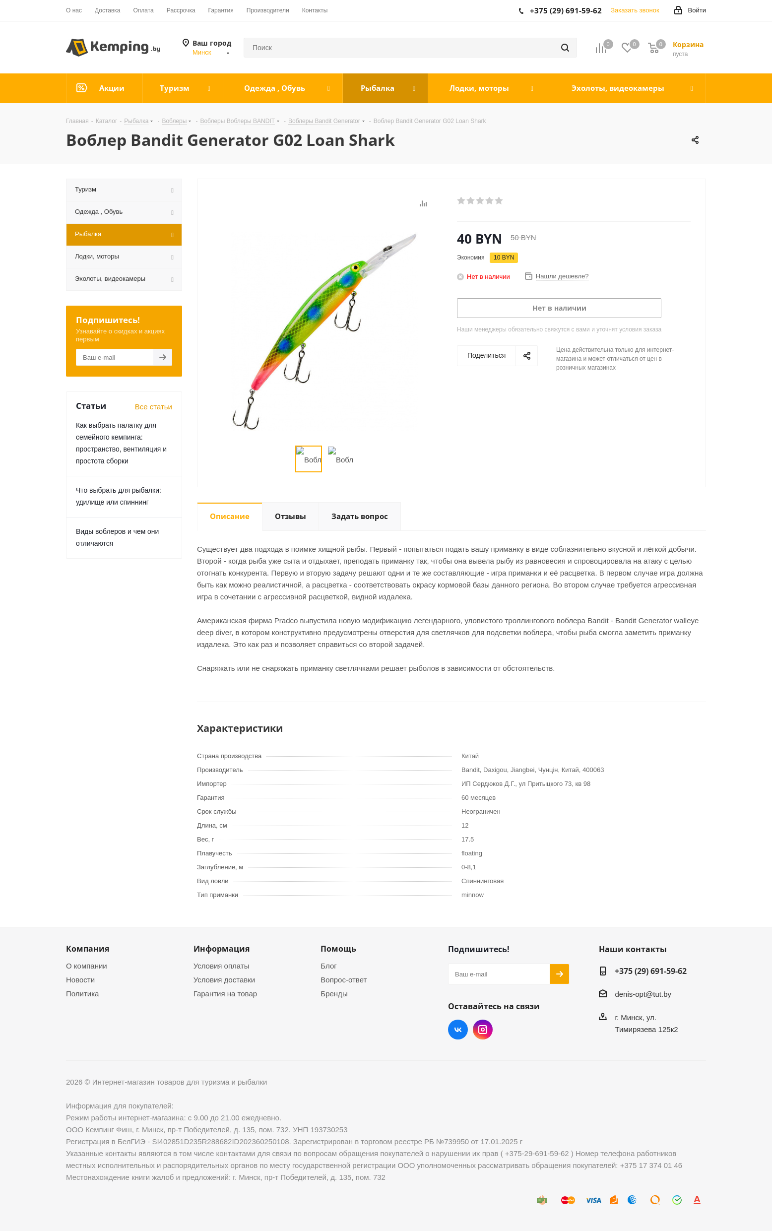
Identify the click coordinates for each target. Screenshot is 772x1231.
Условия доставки (224, 979)
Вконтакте (458, 1029)
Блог (328, 966)
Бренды (334, 993)
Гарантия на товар (225, 993)
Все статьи (153, 406)
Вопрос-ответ (344, 979)
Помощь (338, 948)
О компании (86, 966)
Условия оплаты (221, 966)
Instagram (483, 1029)
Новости (80, 979)
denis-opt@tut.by (643, 994)
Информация (221, 948)
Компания (87, 948)
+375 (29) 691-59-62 (651, 971)
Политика (82, 993)
